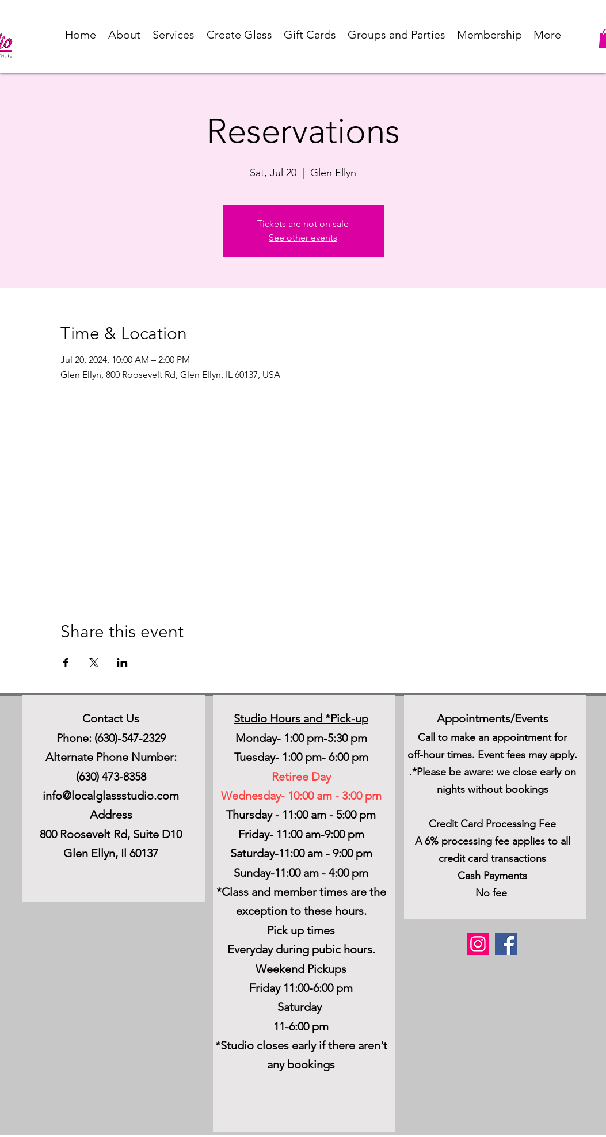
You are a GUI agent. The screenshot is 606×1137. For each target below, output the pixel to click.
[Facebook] (506, 944)
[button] (124, 34)
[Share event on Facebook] (65, 662)
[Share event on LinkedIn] (122, 662)
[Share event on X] (94, 662)
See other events (303, 237)
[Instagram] (478, 944)
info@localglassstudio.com (111, 796)
